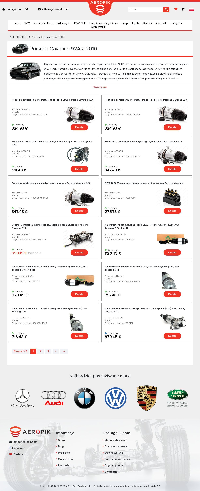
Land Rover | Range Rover (104, 23)
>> (64, 351)
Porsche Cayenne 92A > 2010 (48, 37)
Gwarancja (111, 471)
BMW (27, 23)
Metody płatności (115, 440)
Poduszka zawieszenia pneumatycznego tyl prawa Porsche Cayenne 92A (51, 183)
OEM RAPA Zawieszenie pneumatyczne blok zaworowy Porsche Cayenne (144, 183)
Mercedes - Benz (43, 23)
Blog (61, 446)
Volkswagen (63, 23)
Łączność (63, 465)
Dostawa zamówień (116, 446)
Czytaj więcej (100, 87)
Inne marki (161, 23)
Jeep (125, 23)
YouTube (16, 454)
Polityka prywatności (117, 459)
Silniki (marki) (98, 27)
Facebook (16, 448)
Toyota (135, 23)
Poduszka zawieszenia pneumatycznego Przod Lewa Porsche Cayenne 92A (52, 99)
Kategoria (176, 23)
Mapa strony (65, 459)
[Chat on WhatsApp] (27, 9)
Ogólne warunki (114, 452)
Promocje (64, 452)
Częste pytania (114, 465)
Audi (17, 23)
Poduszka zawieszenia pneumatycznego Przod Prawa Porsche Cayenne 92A (146, 99)
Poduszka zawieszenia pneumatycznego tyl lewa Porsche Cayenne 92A (143, 141)
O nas (61, 440)
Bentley (147, 23)
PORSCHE (80, 23)
